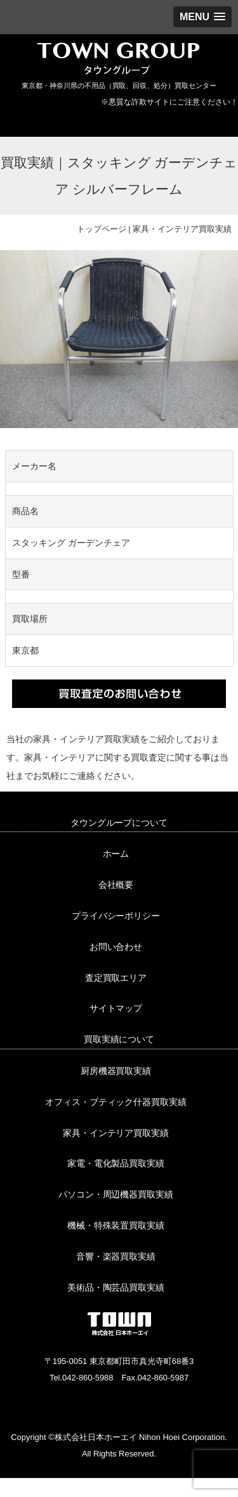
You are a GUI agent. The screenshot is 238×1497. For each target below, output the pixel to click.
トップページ (101, 229)
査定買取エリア (116, 978)
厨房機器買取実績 (116, 1071)
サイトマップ (116, 1008)
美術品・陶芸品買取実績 (116, 1287)
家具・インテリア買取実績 (182, 229)
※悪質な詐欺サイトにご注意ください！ (169, 102)
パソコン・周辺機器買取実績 (116, 1194)
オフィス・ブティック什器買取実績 (116, 1102)
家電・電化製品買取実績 (116, 1163)
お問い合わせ (116, 947)
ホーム (116, 854)
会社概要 (116, 885)
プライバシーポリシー (116, 916)
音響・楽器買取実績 (116, 1256)
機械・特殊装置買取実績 (116, 1225)
